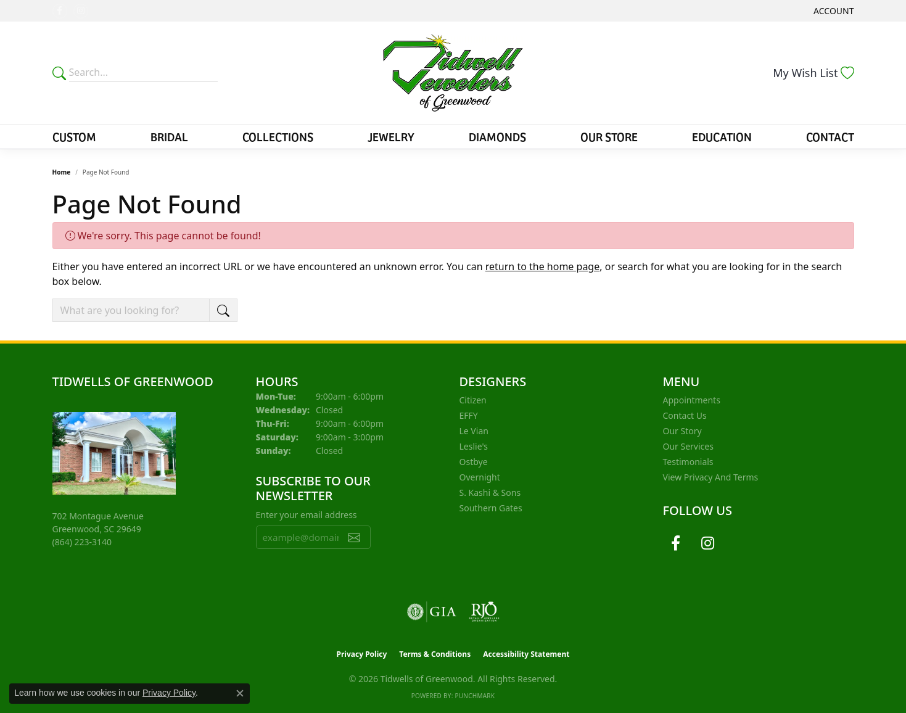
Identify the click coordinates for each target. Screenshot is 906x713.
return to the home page (542, 266)
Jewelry (391, 136)
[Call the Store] (82, 542)
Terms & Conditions (435, 654)
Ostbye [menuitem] (473, 462)
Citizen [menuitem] (473, 400)
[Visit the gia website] (431, 611)
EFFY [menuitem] (468, 415)
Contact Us (685, 415)
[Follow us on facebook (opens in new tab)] (59, 11)
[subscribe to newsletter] (354, 537)
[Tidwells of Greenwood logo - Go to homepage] (453, 73)
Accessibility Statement (526, 654)
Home (61, 172)
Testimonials (688, 462)
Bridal (169, 136)
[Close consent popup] (240, 693)
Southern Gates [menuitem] (490, 508)
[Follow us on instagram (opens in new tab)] (80, 11)
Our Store (609, 136)
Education (722, 136)
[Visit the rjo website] (484, 611)
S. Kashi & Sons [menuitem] (490, 492)
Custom (74, 136)
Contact (830, 136)
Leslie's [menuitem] (473, 446)
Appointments (691, 400)
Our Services (688, 446)
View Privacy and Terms (711, 477)
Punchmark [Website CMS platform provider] (475, 695)
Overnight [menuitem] (479, 477)
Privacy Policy (362, 654)
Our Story (682, 431)
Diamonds (497, 136)
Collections (277, 136)
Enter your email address (306, 515)
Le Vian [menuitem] (473, 431)
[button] (832, 11)
